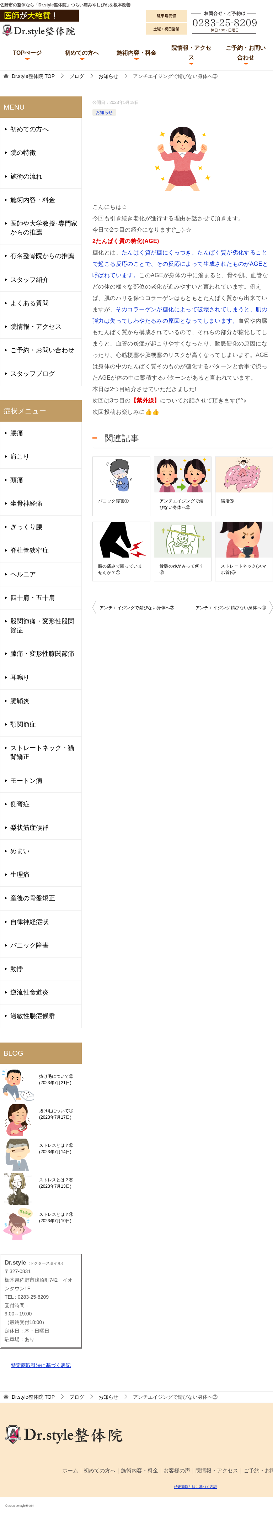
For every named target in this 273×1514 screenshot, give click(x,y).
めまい (20, 851)
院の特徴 (23, 152)
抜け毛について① (56, 1114)
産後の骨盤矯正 (32, 898)
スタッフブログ (32, 373)
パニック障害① (113, 500)
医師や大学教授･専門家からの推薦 (43, 228)
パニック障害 (29, 945)
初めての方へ (82, 53)
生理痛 (20, 874)
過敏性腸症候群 (32, 1015)
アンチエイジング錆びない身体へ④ (231, 607)
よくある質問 (29, 303)
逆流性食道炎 (29, 992)
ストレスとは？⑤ (56, 1183)
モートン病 (26, 780)
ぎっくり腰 (26, 527)
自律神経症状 (29, 921)
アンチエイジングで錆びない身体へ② (182, 504)
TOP (33, 76)
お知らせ (104, 112)
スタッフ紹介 (29, 279)
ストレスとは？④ (56, 1217)
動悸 (16, 968)
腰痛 (16, 433)
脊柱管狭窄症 (29, 550)
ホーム (70, 1470)
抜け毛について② (56, 1079)
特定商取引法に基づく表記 (41, 1365)
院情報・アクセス (191, 52)
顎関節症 (23, 724)
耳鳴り (20, 677)
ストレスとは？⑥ (56, 1148)
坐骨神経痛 (26, 503)
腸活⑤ (227, 500)
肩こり (20, 456)
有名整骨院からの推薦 (42, 255)
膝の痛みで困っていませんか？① (120, 569)
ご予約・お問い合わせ (246, 52)
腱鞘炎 (20, 701)
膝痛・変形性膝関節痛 (42, 653)
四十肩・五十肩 (32, 597)
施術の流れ (26, 176)
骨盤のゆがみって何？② (182, 569)
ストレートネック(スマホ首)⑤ (243, 569)
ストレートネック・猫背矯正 (42, 752)
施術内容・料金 (136, 53)
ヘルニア (23, 574)
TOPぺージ (27, 53)
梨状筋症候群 (29, 827)
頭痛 (16, 480)
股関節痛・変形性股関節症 (42, 626)
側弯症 (20, 804)
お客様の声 (177, 1470)
